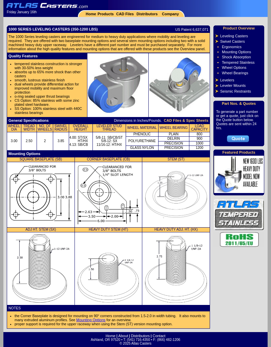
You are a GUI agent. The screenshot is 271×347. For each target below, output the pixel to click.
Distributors (147, 14)
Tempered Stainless (238, 62)
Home (91, 14)
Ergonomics (232, 47)
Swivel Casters (232, 41)
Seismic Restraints (235, 91)
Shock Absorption (236, 57)
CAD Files (125, 14)
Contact (158, 336)
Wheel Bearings (235, 73)
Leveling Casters (234, 36)
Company (170, 14)
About (123, 336)
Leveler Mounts (233, 85)
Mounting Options (90, 320)
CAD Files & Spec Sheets (186, 120)
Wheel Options (234, 67)
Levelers (227, 80)
